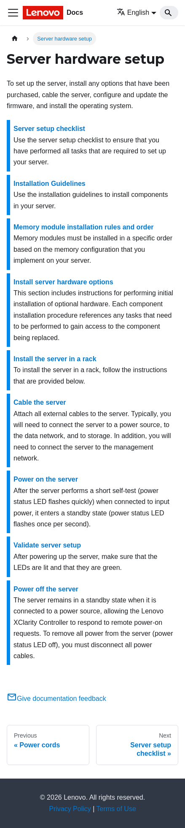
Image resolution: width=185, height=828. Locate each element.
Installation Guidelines (49, 183)
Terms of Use (116, 808)
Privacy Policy (70, 808)
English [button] (133, 12)
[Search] (169, 12)
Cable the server (39, 402)
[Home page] (15, 38)
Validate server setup (47, 545)
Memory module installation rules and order (83, 227)
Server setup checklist (49, 128)
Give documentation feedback (56, 698)
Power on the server (45, 479)
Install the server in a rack (55, 358)
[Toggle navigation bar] (13, 12)
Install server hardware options (63, 282)
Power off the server (45, 589)
